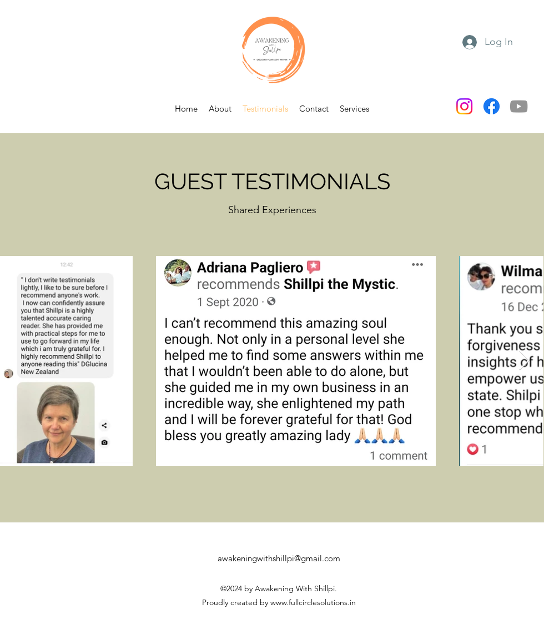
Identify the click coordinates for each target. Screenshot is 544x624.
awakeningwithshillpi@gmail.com (279, 558)
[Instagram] (464, 106)
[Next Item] (524, 360)
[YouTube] (519, 106)
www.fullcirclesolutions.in (313, 602)
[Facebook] (491, 106)
